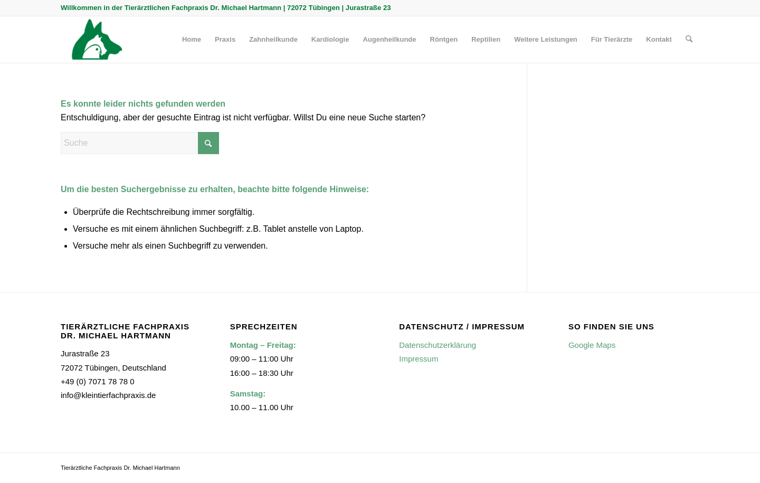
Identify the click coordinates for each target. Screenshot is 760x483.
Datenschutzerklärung (437, 344)
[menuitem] (191, 39)
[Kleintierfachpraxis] (95, 39)
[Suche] (689, 39)
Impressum (418, 358)
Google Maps (591, 344)
